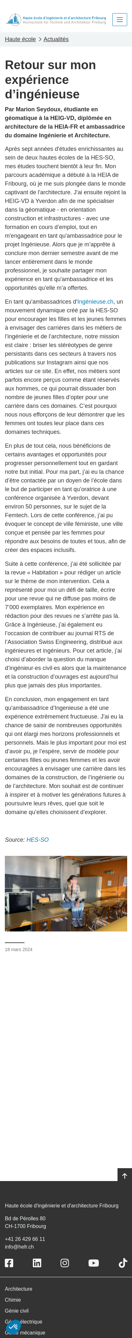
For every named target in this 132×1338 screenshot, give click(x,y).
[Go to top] (125, 1176)
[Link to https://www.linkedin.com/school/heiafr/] (37, 1263)
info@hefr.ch (19, 1247)
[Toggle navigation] (119, 19)
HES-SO (37, 840)
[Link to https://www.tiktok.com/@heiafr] (123, 1263)
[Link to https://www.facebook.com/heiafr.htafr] (9, 1263)
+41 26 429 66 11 (25, 1239)
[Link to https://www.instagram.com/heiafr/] (65, 1263)
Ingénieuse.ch (95, 301)
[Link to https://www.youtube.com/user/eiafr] (93, 1263)
